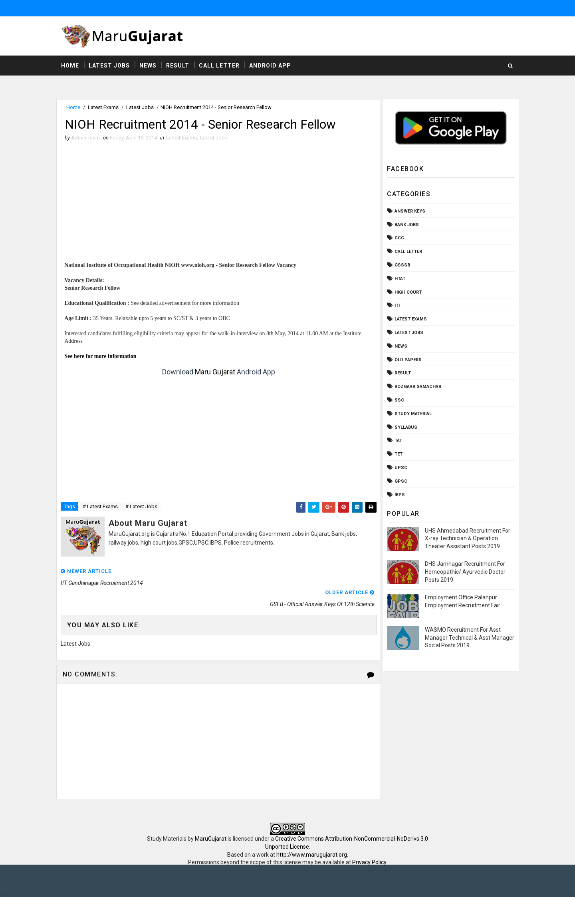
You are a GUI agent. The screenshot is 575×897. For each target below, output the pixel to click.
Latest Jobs (110, 66)
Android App (272, 66)
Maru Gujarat (214, 372)
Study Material (411, 414)
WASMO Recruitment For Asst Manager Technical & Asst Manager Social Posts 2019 (468, 638)
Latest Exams (104, 108)
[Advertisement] (217, 206)
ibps (398, 494)
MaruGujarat (210, 818)
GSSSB (400, 265)
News (149, 66)
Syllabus (404, 427)
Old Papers (406, 359)
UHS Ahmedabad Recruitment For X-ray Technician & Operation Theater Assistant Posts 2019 (466, 539)
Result (179, 66)
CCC (397, 238)
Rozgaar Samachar (416, 387)
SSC (397, 400)
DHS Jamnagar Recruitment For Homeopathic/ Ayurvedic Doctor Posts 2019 (463, 572)
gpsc (399, 481)
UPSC (399, 468)
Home (72, 66)
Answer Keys (408, 211)
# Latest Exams (101, 507)
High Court (406, 292)
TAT (397, 441)
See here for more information (102, 357)
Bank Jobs (405, 225)
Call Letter (220, 66)
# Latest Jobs (143, 507)
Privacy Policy (369, 842)
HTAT (398, 279)
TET (397, 454)
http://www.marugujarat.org (311, 834)
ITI (395, 305)
